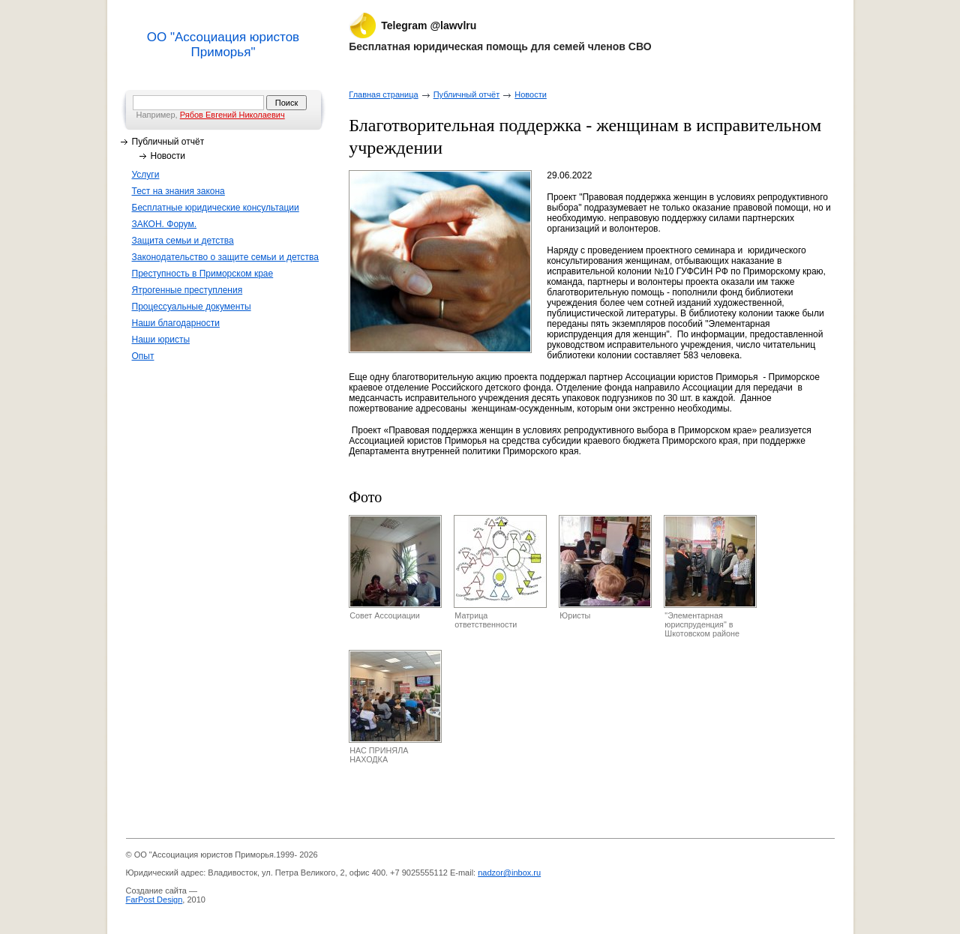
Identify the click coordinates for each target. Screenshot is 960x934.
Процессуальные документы (191, 306)
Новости (168, 156)
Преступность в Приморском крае (203, 273)
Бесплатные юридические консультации (215, 207)
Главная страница (383, 94)
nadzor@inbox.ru (509, 872)
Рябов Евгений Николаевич (232, 114)
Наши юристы (161, 339)
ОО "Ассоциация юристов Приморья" (223, 44)
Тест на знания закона (178, 191)
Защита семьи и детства (183, 240)
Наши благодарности (176, 323)
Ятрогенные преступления (187, 290)
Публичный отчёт (168, 141)
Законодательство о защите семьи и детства (226, 257)
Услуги (146, 174)
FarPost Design (154, 899)
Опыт (143, 356)
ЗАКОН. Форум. (164, 224)
